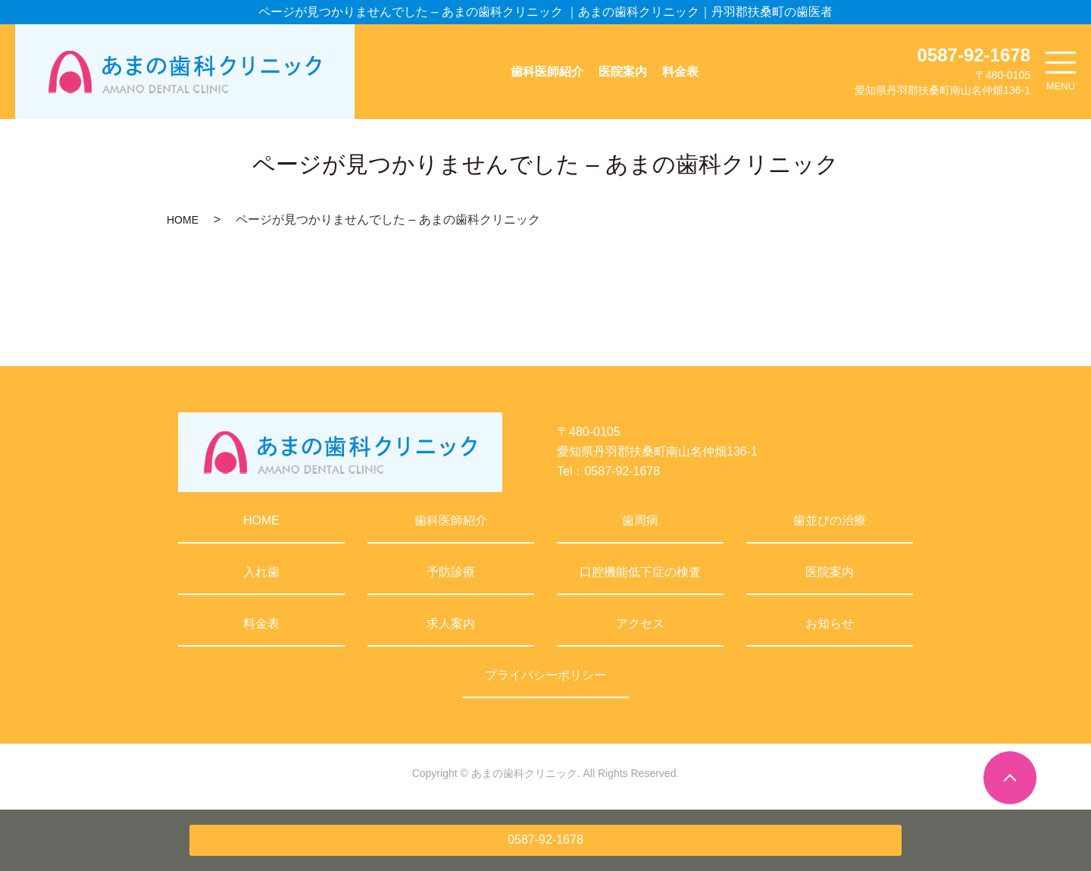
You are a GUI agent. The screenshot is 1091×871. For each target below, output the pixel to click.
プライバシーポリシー (545, 675)
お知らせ (829, 623)
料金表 (680, 71)
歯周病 (640, 520)
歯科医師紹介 (547, 71)
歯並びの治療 (829, 520)
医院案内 (623, 71)
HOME (183, 220)
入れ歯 (261, 572)
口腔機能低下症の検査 (640, 572)
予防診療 (451, 572)
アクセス (640, 623)
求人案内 (451, 623)
